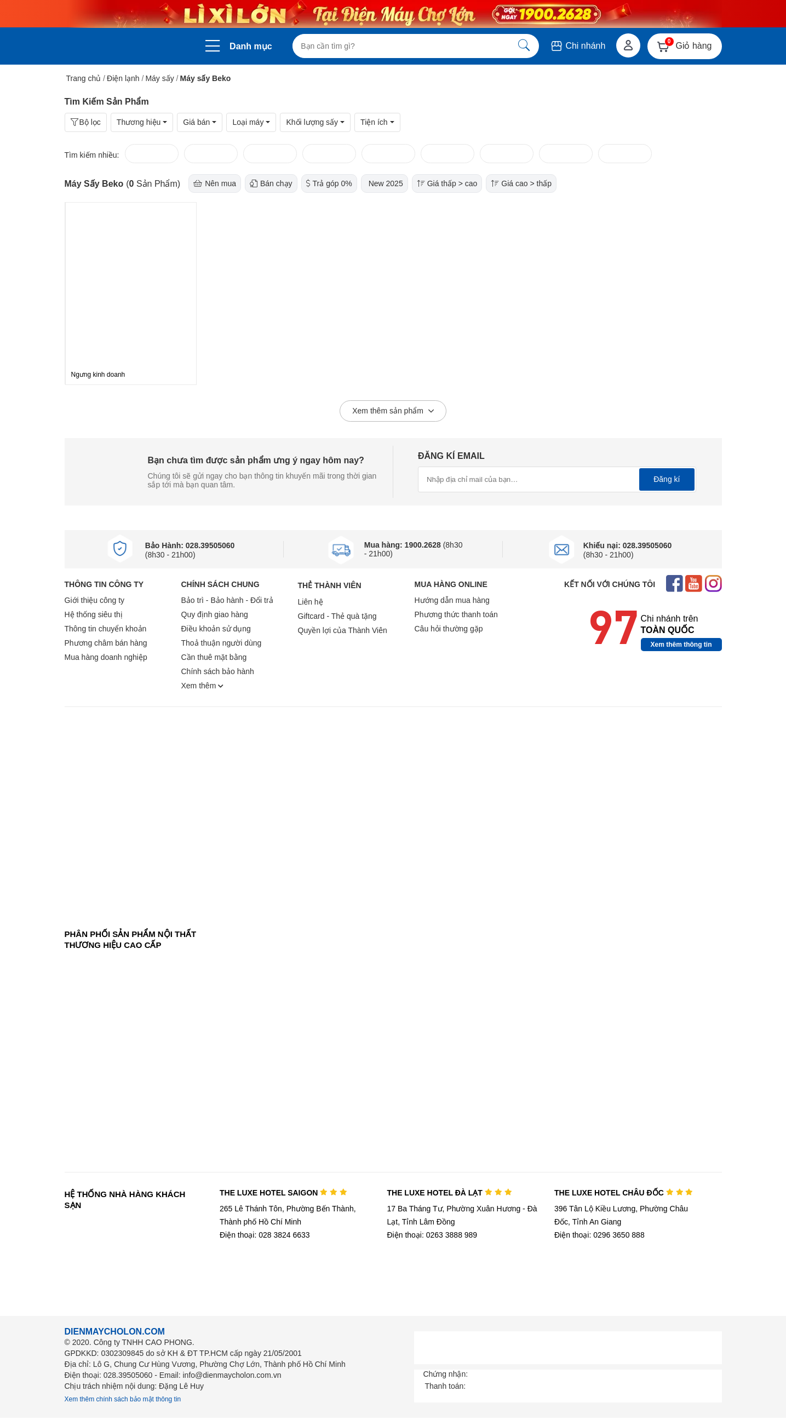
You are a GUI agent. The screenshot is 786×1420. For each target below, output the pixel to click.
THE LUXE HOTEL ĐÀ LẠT (449, 1192)
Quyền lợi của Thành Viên (342, 630)
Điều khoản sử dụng (216, 628)
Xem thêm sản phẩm (393, 411)
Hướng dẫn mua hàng (452, 600)
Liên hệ (310, 601)
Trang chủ (83, 78)
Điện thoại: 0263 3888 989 (432, 1235)
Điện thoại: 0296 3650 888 (599, 1235)
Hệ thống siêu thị (94, 614)
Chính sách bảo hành (217, 671)
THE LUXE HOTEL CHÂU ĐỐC (623, 1192)
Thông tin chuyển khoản (106, 628)
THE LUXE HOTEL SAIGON (283, 1192)
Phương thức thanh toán (456, 614)
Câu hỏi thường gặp (449, 628)
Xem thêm (202, 685)
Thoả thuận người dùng (221, 643)
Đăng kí (666, 479)
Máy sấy (159, 78)
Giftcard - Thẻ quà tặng (337, 616)
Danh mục (251, 46)
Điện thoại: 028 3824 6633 (265, 1235)
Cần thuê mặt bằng (214, 657)
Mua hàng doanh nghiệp (106, 657)
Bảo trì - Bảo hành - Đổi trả (227, 600)
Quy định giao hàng (214, 614)
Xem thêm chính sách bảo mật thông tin (123, 1399)
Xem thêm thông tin (681, 644)
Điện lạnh (123, 78)
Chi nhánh (577, 45)
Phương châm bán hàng (106, 643)
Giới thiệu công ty (95, 600)
